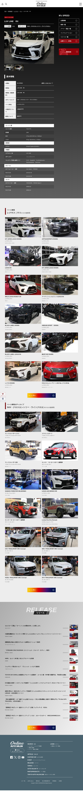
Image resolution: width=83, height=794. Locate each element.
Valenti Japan (8, 638)
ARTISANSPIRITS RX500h (50, 239)
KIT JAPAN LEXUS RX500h (13, 239)
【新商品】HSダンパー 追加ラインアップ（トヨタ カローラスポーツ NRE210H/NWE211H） (33, 718)
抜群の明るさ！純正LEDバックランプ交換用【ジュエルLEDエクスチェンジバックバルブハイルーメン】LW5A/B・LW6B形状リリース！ (35, 694)
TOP (5, 11)
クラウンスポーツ (47, 434)
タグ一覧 (23, 784)
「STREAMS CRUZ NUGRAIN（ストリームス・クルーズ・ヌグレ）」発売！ (27, 652)
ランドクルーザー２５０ (12, 434)
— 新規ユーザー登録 (55, 749)
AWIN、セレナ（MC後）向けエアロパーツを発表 (19, 661)
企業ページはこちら (46, 83)
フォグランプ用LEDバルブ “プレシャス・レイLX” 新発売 (22, 669)
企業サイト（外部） (66, 41)
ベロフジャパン (9, 671)
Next (51, 47)
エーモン (7, 706)
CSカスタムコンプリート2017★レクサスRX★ (55, 383)
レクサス (16, 11)
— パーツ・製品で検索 (32, 753)
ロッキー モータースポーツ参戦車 (52, 463)
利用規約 (54, 784)
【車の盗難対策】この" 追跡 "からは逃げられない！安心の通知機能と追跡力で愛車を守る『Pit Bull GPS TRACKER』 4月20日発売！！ (35, 702)
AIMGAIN (7, 679)
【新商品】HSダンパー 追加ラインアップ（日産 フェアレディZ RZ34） (26, 710)
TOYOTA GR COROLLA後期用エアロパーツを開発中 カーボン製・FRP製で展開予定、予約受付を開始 (35, 677)
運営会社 (38, 784)
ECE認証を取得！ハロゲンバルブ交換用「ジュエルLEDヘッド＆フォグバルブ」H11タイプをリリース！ (35, 685)
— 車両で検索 (30, 751)
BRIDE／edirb (9, 655)
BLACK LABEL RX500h (12, 325)
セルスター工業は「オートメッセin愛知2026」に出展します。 (23, 628)
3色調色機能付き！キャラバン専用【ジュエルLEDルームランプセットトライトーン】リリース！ (33, 636)
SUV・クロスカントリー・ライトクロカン (38, 26)
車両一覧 (63, 24)
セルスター (8, 630)
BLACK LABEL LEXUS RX (13, 354)
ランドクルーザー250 (11, 463)
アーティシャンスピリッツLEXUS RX (53, 296)
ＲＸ (21, 11)
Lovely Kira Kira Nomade (49, 521)
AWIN (6, 663)
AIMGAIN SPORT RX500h (50, 325)
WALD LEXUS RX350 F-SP (13, 296)
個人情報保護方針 (46, 784)
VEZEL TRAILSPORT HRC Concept (16, 579)
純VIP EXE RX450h (47, 354)
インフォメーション (66, 33)
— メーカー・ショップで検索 (34, 749)
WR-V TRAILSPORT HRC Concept (52, 550)
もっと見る (34, 396)
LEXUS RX (8, 268)
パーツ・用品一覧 (66, 28)
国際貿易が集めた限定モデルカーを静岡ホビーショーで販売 (22, 644)
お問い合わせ (30, 784)
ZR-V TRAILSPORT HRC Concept (52, 579)
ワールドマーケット (10, 647)
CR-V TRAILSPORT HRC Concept (15, 550)
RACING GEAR (9, 712)
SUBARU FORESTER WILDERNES (15, 492)
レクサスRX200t (10, 383)
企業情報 (63, 20)
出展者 (60, 784)
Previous (7, 47)
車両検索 (10, 11)
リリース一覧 (64, 37)
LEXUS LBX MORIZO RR (49, 492)
